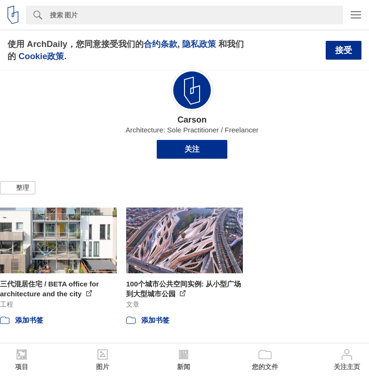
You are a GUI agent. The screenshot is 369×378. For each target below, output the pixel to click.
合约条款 (160, 44)
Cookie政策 (41, 56)
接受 (343, 50)
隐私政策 (199, 44)
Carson (192, 119)
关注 (192, 149)
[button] (17, 187)
